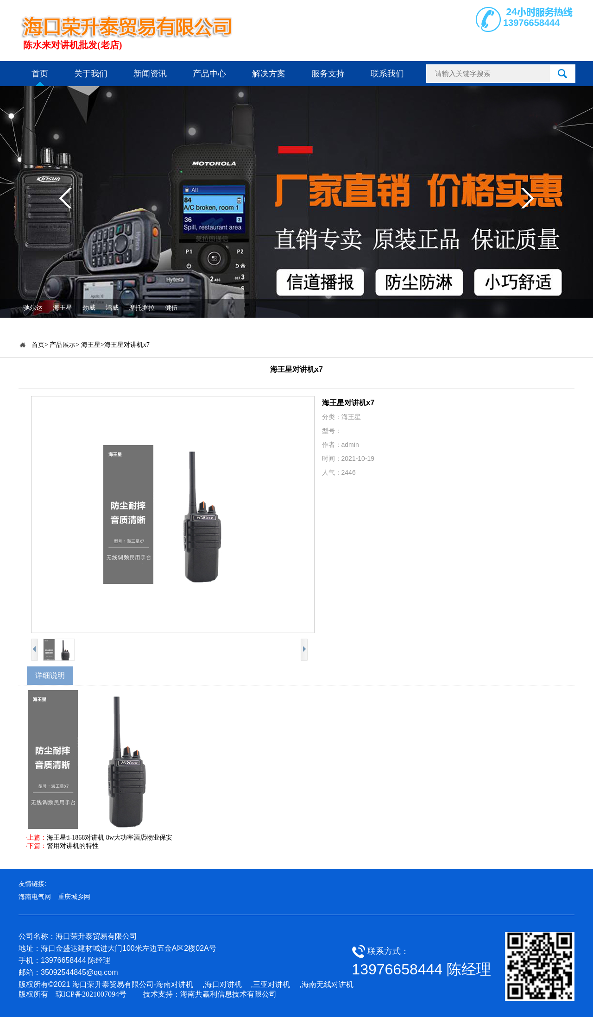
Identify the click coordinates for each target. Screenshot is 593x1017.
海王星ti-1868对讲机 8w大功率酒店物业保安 (109, 837)
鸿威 (112, 307)
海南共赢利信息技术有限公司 (228, 994)
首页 (40, 73)
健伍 (171, 307)
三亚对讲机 (271, 984)
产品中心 (209, 73)
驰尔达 (33, 307)
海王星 (62, 307)
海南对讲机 (174, 984)
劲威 (88, 307)
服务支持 (328, 73)
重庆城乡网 (74, 896)
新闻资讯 (150, 73)
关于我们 (90, 73)
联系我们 (387, 73)
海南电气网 (35, 896)
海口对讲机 (223, 984)
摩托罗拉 (142, 307)
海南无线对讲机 (327, 984)
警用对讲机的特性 (73, 845)
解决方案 (268, 73)
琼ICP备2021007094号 (91, 994)
